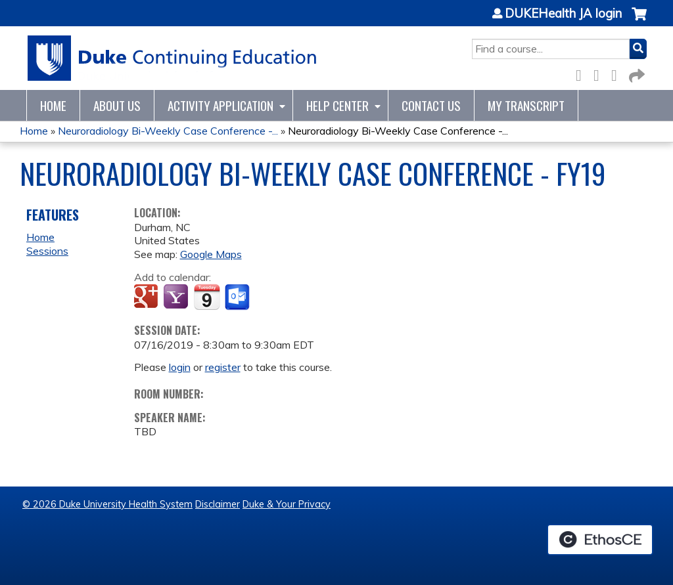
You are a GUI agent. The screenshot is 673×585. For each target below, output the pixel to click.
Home (53, 105)
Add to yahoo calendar (177, 297)
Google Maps (211, 254)
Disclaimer (217, 504)
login (180, 367)
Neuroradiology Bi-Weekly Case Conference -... (168, 130)
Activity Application (220, 105)
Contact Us (431, 105)
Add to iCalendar (206, 297)
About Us (117, 105)
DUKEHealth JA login (563, 14)
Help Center (337, 105)
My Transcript (526, 105)
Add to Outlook (238, 297)
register (223, 367)
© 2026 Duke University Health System (107, 504)
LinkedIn (617, 73)
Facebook (582, 73)
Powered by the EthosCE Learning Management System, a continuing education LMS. (600, 539)
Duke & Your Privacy (287, 504)
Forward (635, 73)
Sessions (47, 250)
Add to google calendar (147, 297)
